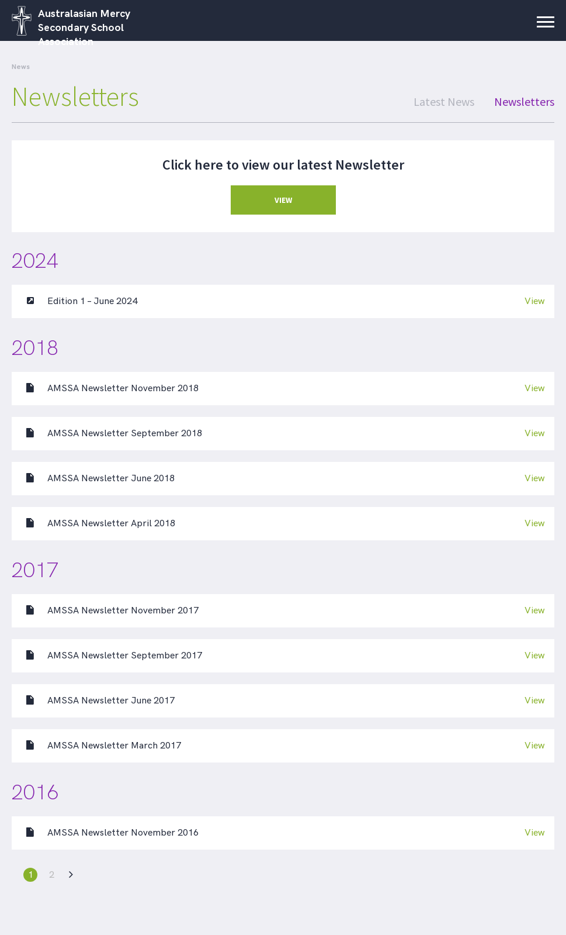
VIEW (283, 200)
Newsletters (524, 101)
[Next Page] (69, 874)
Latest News (444, 101)
